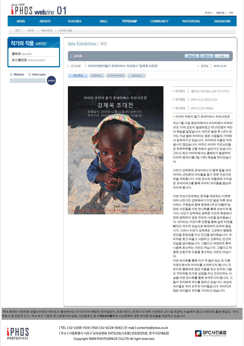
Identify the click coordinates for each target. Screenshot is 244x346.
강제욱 (78, 56)
